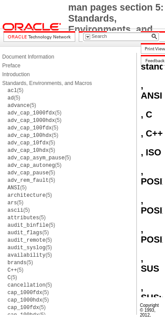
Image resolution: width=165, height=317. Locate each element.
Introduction (16, 74)
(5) (15, 90)
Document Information (28, 57)
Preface (11, 66)
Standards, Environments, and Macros (47, 83)
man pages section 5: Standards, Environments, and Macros (116, 24)
